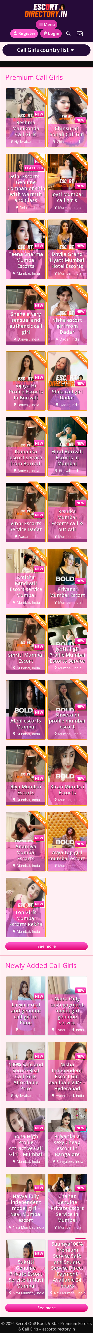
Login (51, 33)
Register (24, 33)
